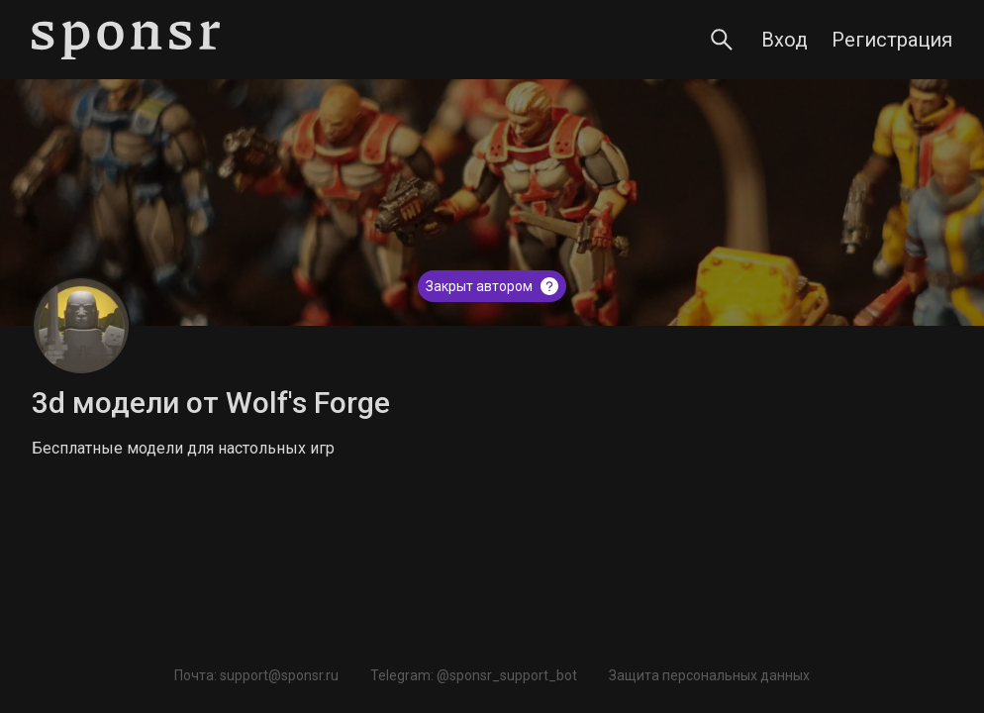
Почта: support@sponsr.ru (256, 675)
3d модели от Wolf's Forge (211, 402)
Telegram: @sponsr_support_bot (473, 675)
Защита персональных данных (709, 675)
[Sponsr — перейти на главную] (126, 40)
